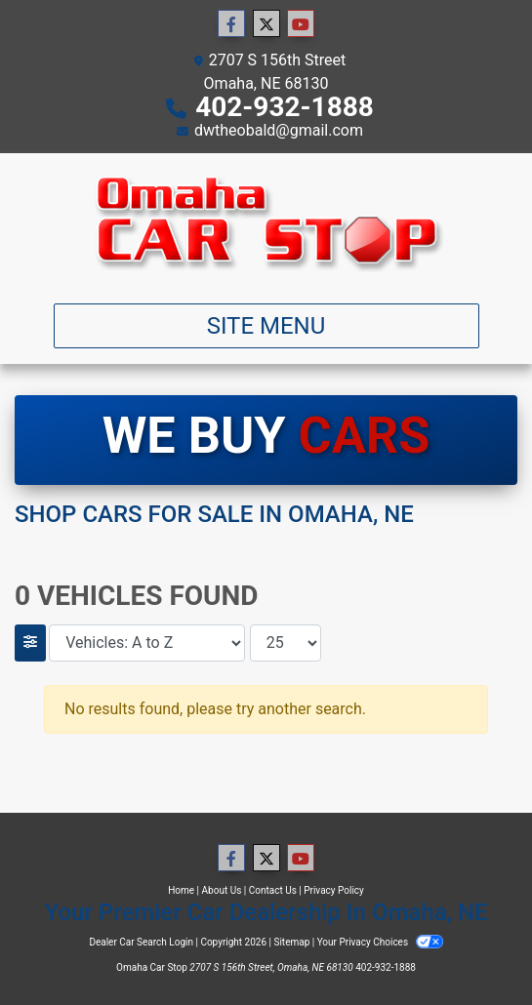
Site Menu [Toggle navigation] (266, 326)
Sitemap (291, 942)
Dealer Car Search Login (141, 942)
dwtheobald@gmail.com (278, 130)
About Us (222, 890)
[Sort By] (147, 643)
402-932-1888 (284, 107)
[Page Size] (285, 643)
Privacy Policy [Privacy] (334, 890)
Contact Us (273, 890)
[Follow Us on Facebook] (231, 24)
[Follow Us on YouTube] (300, 24)
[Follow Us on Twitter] (266, 24)
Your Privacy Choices (380, 942)
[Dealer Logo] (266, 220)
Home (181, 890)
